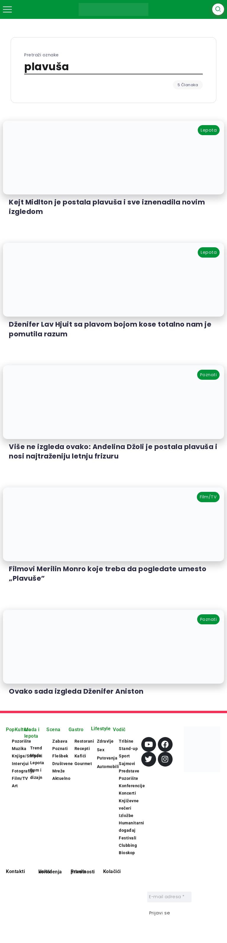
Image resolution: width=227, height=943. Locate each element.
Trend (36, 748)
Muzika (19, 748)
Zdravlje (105, 741)
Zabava (59, 741)
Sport (124, 756)
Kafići (80, 756)
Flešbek (60, 756)
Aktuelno (61, 778)
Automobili (108, 766)
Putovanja (107, 758)
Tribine (126, 741)
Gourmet (83, 763)
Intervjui (20, 763)
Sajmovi (127, 763)
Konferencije (132, 785)
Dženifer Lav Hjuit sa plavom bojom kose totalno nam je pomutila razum (110, 329)
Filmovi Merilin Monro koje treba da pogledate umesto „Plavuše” (107, 573)
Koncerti (127, 793)
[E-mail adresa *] (169, 897)
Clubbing (128, 845)
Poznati (60, 748)
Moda (35, 755)
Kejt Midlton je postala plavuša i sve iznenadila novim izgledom (107, 206)
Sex (101, 749)
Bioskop (127, 852)
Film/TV (20, 778)
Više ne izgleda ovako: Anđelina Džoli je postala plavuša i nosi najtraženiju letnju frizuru (113, 451)
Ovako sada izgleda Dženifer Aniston (76, 691)
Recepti (82, 748)
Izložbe (126, 815)
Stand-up (128, 748)
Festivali (128, 838)
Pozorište (128, 778)
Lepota (37, 762)
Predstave (129, 771)
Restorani (84, 741)
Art (15, 785)
